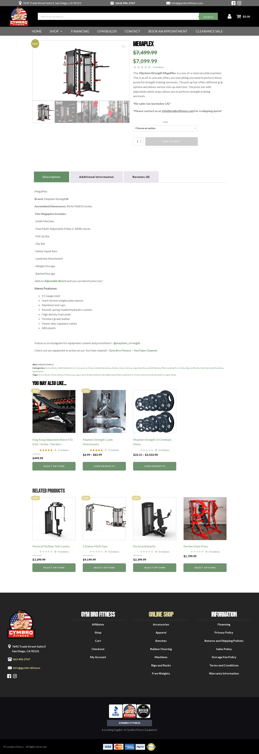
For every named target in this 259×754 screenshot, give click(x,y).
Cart (98, 640)
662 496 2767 (21, 658)
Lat (72, 374)
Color (165, 122)
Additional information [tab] (97, 176)
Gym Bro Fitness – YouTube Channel (133, 349)
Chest (90, 367)
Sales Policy (224, 648)
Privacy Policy (224, 631)
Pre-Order (180, 367)
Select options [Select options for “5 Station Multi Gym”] (104, 567)
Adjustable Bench (55, 280)
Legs (135, 367)
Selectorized (207, 367)
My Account (98, 656)
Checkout (98, 648)
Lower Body (86, 374)
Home (37, 31)
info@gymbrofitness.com (187, 3)
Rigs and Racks (193, 367)
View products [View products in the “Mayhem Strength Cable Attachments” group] (104, 465)
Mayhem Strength (101, 374)
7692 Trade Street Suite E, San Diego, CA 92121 (52, 3)
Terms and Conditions (224, 664)
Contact (132, 31)
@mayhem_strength (126, 342)
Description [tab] (52, 176)
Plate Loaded (167, 367)
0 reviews (158, 67)
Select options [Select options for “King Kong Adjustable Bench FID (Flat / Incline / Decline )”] (54, 465)
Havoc (67, 374)
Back (54, 367)
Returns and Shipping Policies (224, 640)
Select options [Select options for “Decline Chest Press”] (205, 567)
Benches (161, 640)
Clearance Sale (209, 31)
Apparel (161, 631)
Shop (56, 31)
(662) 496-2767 (125, 3)
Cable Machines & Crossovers (71, 367)
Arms (48, 367)
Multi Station (154, 367)
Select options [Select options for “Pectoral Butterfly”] (154, 567)
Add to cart (171, 141)
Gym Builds (107, 31)
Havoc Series (125, 367)
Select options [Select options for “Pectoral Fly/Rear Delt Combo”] (54, 567)
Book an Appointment (168, 31)
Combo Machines (102, 367)
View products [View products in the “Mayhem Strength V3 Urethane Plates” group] (154, 465)
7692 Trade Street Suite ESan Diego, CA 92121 (29, 648)
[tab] (143, 176)
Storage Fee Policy (224, 656)
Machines (142, 367)
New (113, 374)
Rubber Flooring (161, 648)
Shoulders (219, 367)
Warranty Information (224, 672)
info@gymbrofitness (26, 667)
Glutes (115, 367)
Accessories (161, 623)
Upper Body (170, 374)
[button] (123, 46)
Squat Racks (38, 370)
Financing (80, 31)
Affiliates (98, 623)
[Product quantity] (138, 141)
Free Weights (161, 672)
